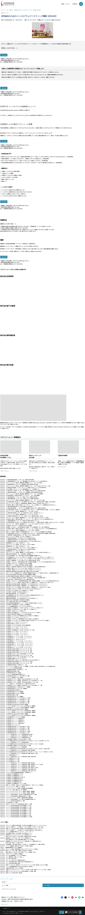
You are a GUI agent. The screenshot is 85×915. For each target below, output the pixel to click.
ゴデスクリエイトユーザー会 (9, 889)
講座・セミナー (66, 4)
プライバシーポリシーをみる (7, 879)
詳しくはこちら (5, 471)
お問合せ (74, 4)
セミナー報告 (46, 885)
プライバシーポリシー (33, 911)
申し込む (4, 55)
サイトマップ (5, 904)
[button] (71, 912)
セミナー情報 (5, 885)
